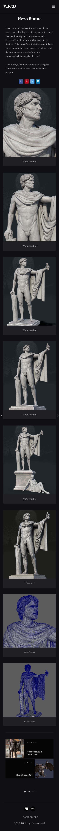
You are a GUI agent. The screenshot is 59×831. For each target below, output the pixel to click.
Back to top (30, 817)
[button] (29, 791)
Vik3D (9, 6)
